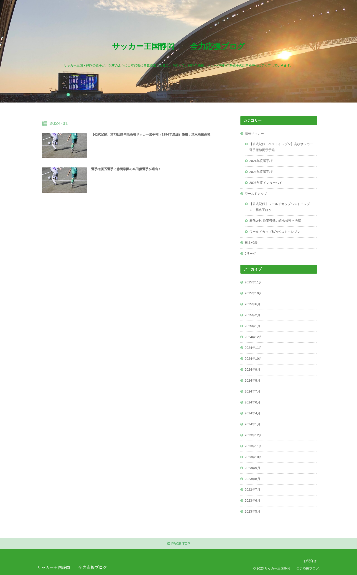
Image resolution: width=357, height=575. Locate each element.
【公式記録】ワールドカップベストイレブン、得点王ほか (279, 207)
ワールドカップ (256, 193)
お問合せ (310, 561)
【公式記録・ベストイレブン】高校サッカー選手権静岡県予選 (281, 147)
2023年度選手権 (261, 172)
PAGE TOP (178, 544)
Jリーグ (250, 253)
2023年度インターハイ (265, 183)
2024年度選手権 (261, 161)
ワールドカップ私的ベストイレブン (274, 232)
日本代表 (251, 242)
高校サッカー (254, 133)
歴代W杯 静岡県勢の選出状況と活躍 (275, 221)
